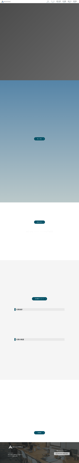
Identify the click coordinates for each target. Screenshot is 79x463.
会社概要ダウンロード (39, 298)
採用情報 (39, 432)
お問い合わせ (39, 222)
